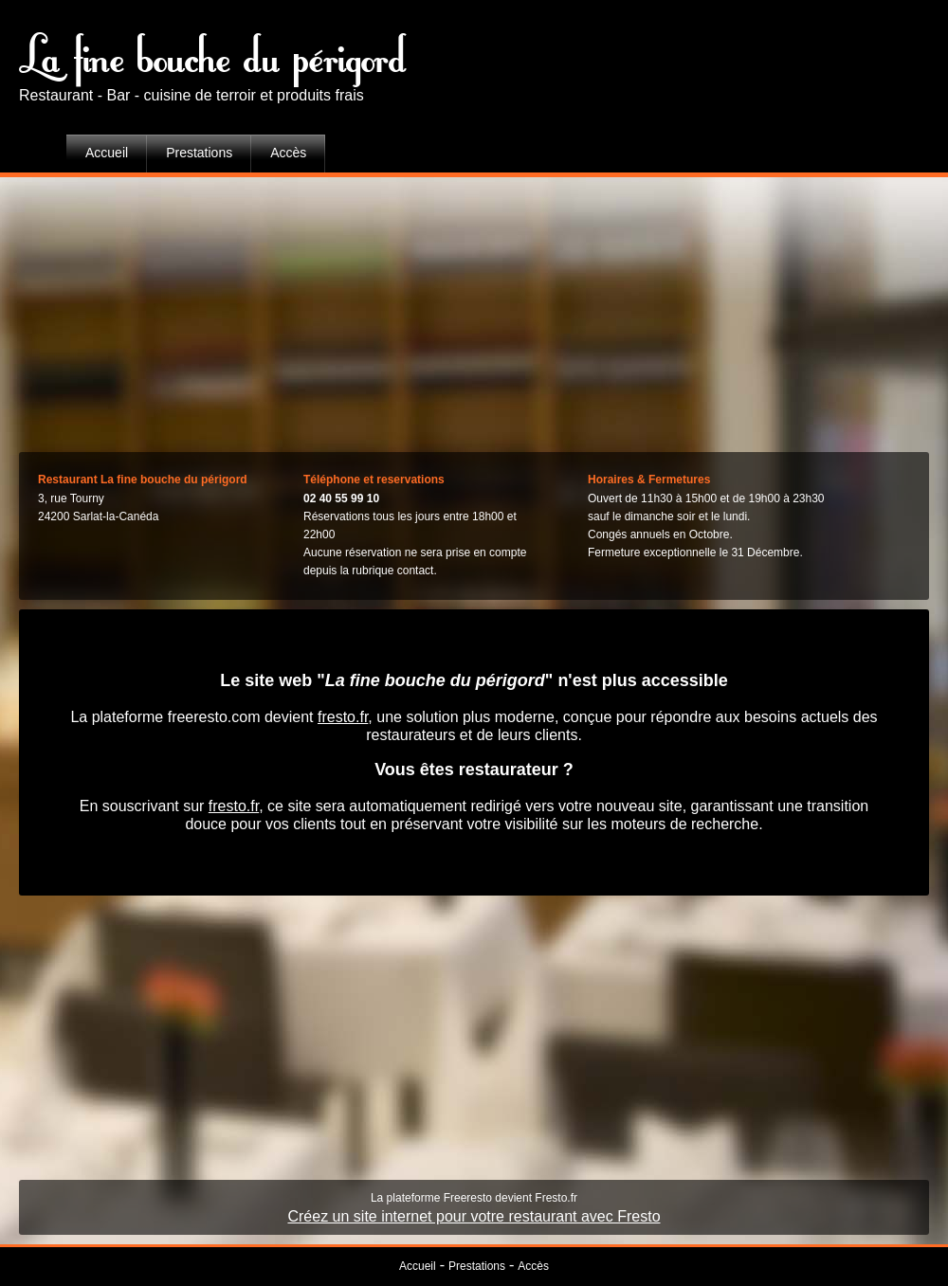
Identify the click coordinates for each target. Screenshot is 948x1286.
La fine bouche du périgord (213, 52)
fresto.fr (343, 717)
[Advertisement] (474, 310)
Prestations (199, 152)
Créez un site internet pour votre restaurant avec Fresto (473, 1216)
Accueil (106, 152)
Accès (288, 152)
